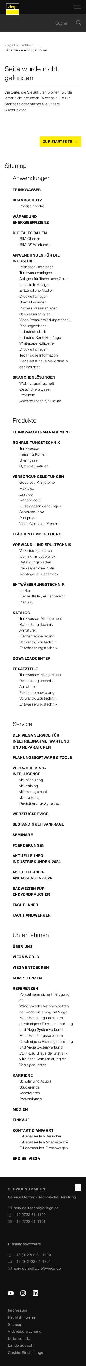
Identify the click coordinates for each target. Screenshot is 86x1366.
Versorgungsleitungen (38, 476)
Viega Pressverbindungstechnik (45, 319)
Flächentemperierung (37, 534)
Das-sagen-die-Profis (37, 568)
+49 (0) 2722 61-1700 (29, 1254)
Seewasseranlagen (34, 314)
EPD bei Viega (26, 1158)
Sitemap (15, 1324)
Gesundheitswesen (35, 389)
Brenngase (28, 460)
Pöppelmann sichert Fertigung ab (44, 997)
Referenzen (25, 988)
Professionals (30, 1099)
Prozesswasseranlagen (38, 308)
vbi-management (33, 791)
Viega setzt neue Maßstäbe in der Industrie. (43, 364)
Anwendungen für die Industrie (36, 258)
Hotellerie (27, 395)
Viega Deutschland (19, 45)
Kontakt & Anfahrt (33, 1130)
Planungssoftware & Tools (42, 757)
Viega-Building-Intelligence (29, 771)
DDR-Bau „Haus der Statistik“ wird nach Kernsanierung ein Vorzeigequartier (44, 1059)
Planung (26, 602)
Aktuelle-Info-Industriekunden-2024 (37, 858)
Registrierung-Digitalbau (39, 803)
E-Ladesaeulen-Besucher (40, 1136)
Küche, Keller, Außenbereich (42, 596)
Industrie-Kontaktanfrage (40, 337)
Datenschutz (19, 1338)
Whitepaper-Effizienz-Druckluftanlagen (37, 346)
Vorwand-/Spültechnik (37, 642)
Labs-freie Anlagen (34, 284)
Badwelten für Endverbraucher (31, 891)
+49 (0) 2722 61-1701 (29, 1261)
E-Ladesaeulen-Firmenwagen (43, 1148)
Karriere (23, 1075)
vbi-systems (29, 797)
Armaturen (28, 630)
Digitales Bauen (30, 233)
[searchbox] (39, 23)
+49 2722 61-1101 (27, 1221)
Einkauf (21, 1119)
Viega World (26, 956)
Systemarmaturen (34, 466)
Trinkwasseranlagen (35, 272)
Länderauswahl (21, 1345)
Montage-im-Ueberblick (38, 574)
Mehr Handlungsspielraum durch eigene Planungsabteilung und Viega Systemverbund (46, 1023)
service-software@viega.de (34, 1268)
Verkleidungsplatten (35, 550)
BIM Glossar (29, 238)
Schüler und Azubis (35, 1081)
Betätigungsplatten (35, 562)
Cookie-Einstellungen (26, 1352)
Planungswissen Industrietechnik (33, 328)
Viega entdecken (31, 967)
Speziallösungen (33, 302)
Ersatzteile (25, 668)
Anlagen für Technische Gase (43, 278)
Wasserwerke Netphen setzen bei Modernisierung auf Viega (44, 1009)
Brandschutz (27, 200)
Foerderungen (29, 845)
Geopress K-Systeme (37, 482)
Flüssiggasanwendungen (40, 506)
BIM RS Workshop (34, 244)
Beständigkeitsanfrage (38, 824)
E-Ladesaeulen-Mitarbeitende (43, 1142)
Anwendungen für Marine (40, 401)
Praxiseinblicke (31, 206)
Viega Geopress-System (39, 523)
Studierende (29, 1087)
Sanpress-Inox (31, 511)
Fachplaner (25, 905)
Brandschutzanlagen (36, 267)
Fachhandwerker (32, 915)
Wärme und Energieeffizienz (31, 219)
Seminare (23, 834)
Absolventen (29, 1093)
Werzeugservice (30, 814)
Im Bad (25, 590)
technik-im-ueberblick (37, 556)
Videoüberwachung (24, 1331)
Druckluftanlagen (33, 296)
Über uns (22, 946)
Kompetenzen (27, 978)
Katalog (21, 612)
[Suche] (78, 23)
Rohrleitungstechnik (37, 442)
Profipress (27, 517)
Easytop (26, 494)
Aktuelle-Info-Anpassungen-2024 (32, 875)
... (39, 45)
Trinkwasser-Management (42, 432)
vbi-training (28, 785)
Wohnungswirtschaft (36, 383)
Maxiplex (26, 488)
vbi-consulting (31, 779)
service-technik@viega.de (33, 1208)
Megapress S (30, 500)
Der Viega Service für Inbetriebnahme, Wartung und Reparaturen (41, 741)
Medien (20, 1109)
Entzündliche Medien (36, 290)
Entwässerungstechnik (39, 584)
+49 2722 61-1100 (27, 1214)
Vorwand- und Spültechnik (42, 544)
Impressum (17, 1310)
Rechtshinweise (22, 1317)
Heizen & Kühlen (33, 454)
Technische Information (38, 355)
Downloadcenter (32, 658)
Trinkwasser (27, 189)
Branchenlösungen (34, 377)
